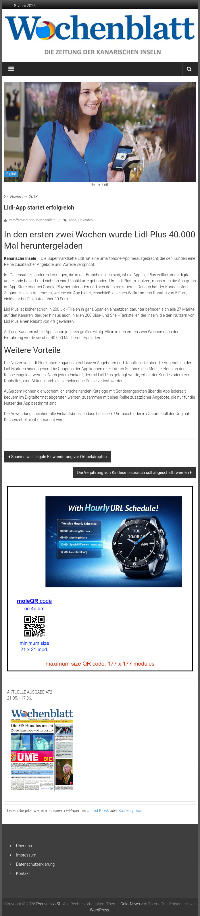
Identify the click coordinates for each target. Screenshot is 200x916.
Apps (72, 220)
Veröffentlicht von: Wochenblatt (31, 220)
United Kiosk (98, 810)
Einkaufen (85, 220)
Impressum (26, 855)
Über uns (24, 846)
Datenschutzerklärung (35, 864)
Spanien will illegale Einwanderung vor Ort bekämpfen (59, 456)
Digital (11, 174)
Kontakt (23, 873)
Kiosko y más (130, 810)
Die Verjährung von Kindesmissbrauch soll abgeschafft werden (133, 472)
